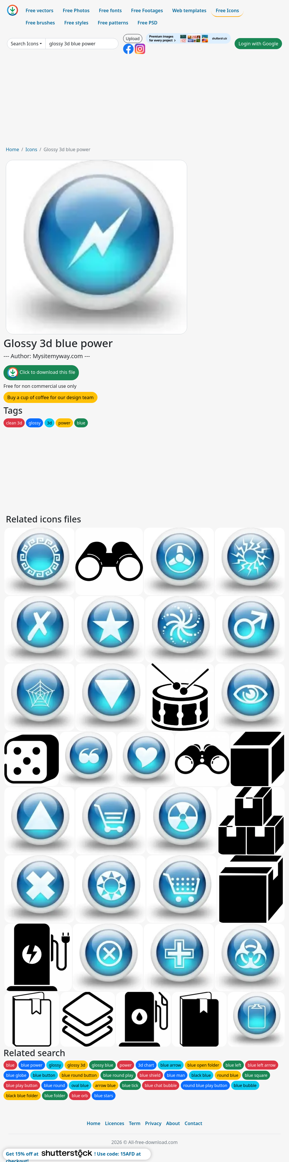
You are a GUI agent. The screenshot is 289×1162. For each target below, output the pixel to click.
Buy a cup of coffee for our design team (50, 397)
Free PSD (147, 22)
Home (12, 149)
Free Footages (147, 10)
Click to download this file (41, 372)
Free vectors (39, 10)
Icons (31, 149)
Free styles (76, 22)
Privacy (153, 1123)
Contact (193, 1123)
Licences (114, 1123)
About (173, 1123)
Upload (132, 38)
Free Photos (76, 10)
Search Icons (24, 43)
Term (135, 1123)
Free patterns (113, 22)
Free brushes (40, 22)
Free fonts (110, 10)
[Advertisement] (144, 102)
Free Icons (227, 10)
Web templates (189, 10)
